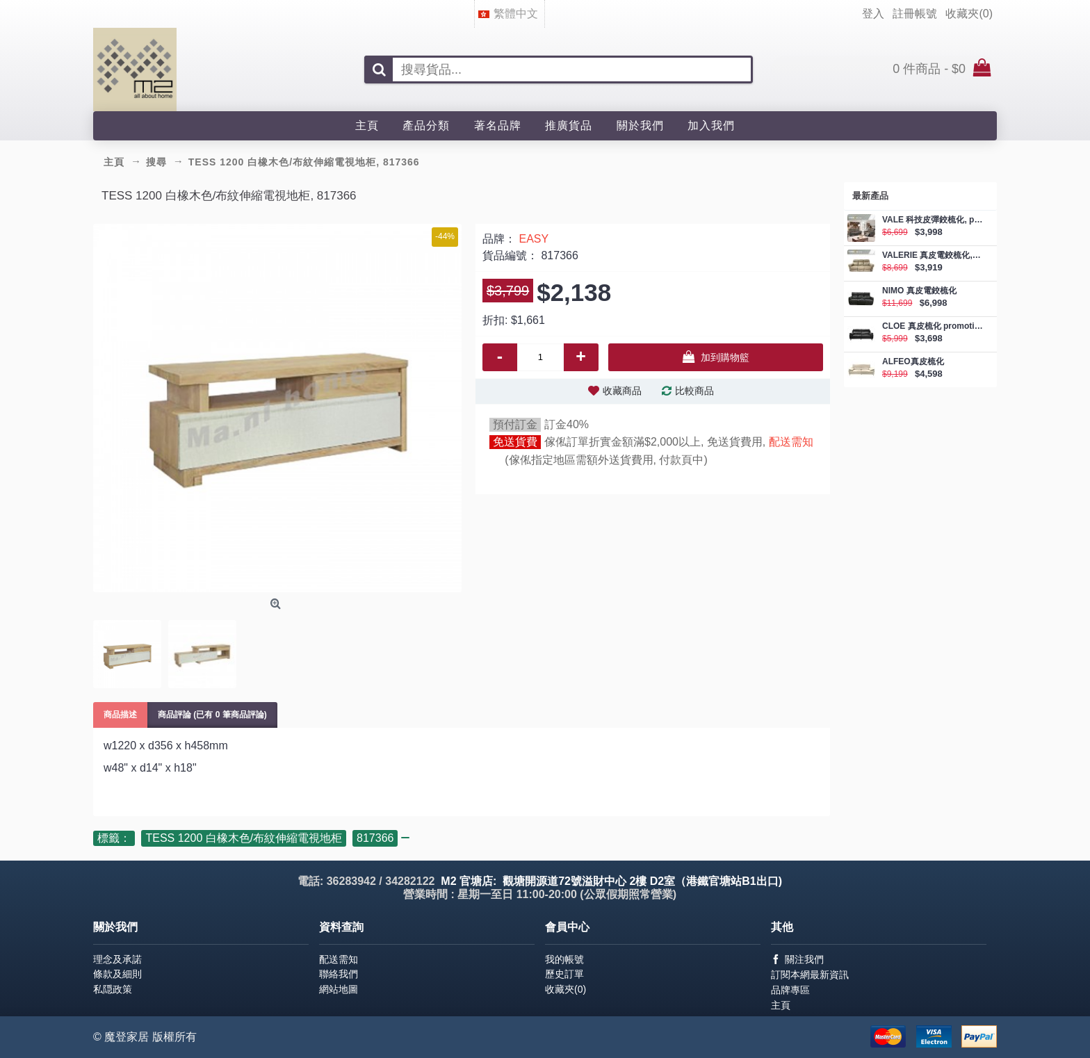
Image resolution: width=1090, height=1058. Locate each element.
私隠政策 (112, 989)
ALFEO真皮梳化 (913, 361)
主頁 (780, 1005)
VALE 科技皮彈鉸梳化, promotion (932, 220)
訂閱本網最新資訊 (810, 974)
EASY (533, 239)
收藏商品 (622, 390)
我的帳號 (564, 959)
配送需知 (791, 442)
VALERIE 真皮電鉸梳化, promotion (932, 255)
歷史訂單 (564, 973)
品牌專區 (790, 989)
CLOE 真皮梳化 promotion (932, 326)
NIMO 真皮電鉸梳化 (919, 290)
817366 (375, 838)
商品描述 (120, 714)
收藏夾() (565, 989)
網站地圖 (338, 989)
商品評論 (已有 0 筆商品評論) (212, 714)
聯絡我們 (338, 973)
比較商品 (694, 390)
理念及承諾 (117, 959)
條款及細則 (117, 973)
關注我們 (797, 960)
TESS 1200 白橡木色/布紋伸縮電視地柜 (243, 838)
